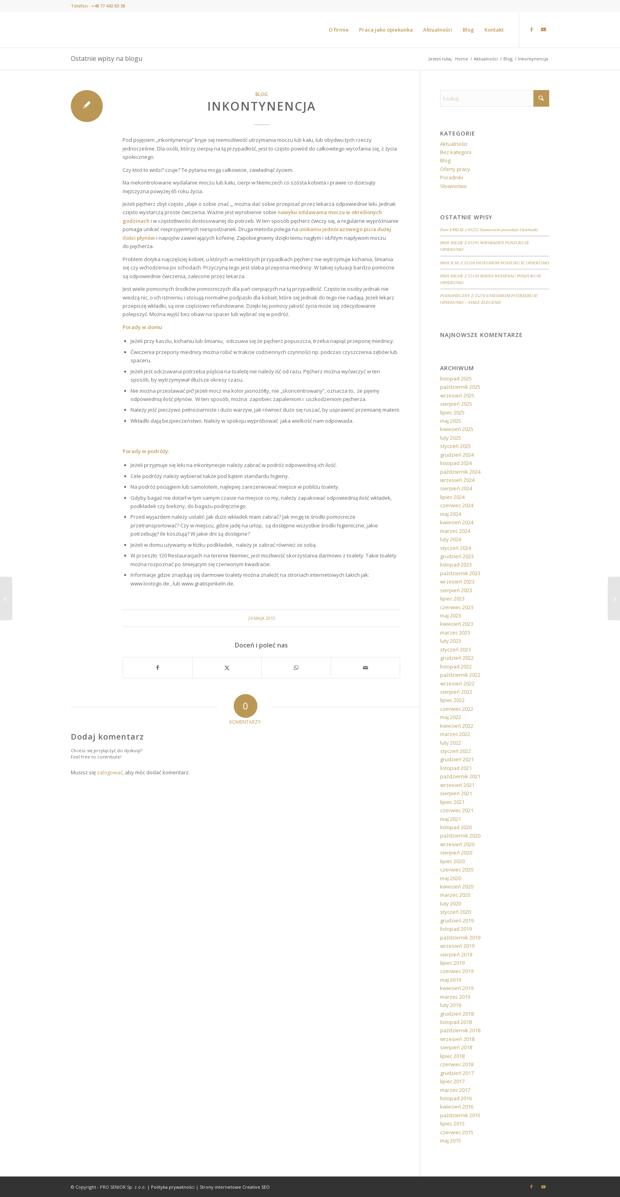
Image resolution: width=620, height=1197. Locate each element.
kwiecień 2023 (456, 623)
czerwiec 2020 (456, 869)
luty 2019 (450, 1005)
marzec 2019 (455, 996)
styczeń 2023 (455, 649)
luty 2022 (450, 742)
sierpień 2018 (456, 1047)
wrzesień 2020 (457, 844)
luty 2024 (450, 539)
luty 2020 (450, 903)
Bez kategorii (455, 152)
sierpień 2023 (456, 590)
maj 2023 (450, 615)
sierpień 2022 (456, 691)
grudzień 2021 (457, 759)
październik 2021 (460, 776)
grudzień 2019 (457, 920)
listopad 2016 (456, 1098)
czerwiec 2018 (456, 1064)
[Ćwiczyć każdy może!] (6, 598)
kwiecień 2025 (456, 429)
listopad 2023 (456, 564)
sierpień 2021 (456, 793)
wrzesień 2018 (457, 1039)
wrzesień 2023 (457, 581)
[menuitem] (338, 29)
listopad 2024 (456, 463)
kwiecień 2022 (456, 725)
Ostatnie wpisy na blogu (106, 58)
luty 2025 (450, 437)
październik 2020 (460, 835)
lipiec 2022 (452, 700)
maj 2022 (450, 717)
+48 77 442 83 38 (108, 6)
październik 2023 (460, 573)
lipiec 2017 (452, 1081)
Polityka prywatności (173, 1187)
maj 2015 (450, 1140)
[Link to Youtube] (543, 29)
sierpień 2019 (456, 954)
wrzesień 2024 (457, 480)
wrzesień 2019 (457, 945)
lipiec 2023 (452, 598)
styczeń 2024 (455, 547)
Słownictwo (453, 186)
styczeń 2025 (455, 446)
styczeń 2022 (455, 751)
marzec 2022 (455, 734)
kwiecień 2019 (456, 988)
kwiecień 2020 (456, 886)
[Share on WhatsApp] (296, 667)
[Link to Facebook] (531, 29)
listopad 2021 (456, 768)
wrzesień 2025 (457, 395)
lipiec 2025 (452, 412)
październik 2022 (460, 674)
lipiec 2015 (452, 1123)
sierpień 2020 (456, 852)
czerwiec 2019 (456, 971)
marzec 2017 (455, 1089)
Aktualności (453, 143)
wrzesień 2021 (457, 785)
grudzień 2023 (457, 556)
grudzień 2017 (457, 1073)
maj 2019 (450, 979)
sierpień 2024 (456, 488)
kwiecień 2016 (456, 1106)
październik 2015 (460, 1115)
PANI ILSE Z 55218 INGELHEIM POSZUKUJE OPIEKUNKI (494, 262)
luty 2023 (450, 640)
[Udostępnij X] (227, 667)
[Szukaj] (494, 98)
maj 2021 (450, 818)
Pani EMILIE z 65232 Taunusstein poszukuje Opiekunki (489, 229)
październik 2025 (460, 386)
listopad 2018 (456, 1022)
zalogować (110, 772)
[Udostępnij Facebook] (157, 667)
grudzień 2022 (457, 657)
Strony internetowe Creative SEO (235, 1187)
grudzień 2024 (457, 454)
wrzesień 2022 (457, 683)
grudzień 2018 (457, 1013)
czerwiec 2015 (456, 1132)
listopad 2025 (456, 378)
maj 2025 (450, 420)
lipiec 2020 (452, 861)
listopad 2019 (456, 928)
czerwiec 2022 (456, 708)
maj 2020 (450, 878)
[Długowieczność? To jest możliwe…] (614, 598)
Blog (261, 94)
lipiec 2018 (452, 1056)
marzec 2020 (455, 894)
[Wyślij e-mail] (365, 667)
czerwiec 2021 (456, 810)
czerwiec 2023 (456, 607)
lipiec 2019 (452, 962)
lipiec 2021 (452, 802)
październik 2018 (460, 1030)
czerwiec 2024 (456, 505)
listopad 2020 (456, 827)
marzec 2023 (455, 632)
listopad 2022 (456, 666)
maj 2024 (450, 514)
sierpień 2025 (456, 403)
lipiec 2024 (452, 497)
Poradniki (451, 177)
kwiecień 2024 (456, 522)
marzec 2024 (455, 531)
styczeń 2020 (455, 911)
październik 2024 (460, 471)
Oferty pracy (455, 169)
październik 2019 (460, 937)
